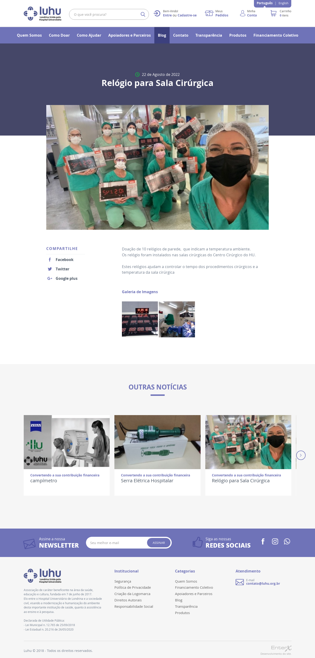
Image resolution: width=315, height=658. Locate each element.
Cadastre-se (187, 15)
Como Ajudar (89, 35)
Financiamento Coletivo (275, 35)
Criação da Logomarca (132, 593)
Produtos (237, 35)
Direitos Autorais (128, 600)
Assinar (159, 543)
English (283, 3)
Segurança (122, 581)
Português (264, 3)
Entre (167, 15)
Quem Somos (29, 35)
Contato (180, 35)
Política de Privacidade (132, 587)
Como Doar (59, 35)
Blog (162, 35)
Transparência (208, 35)
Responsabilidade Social (133, 606)
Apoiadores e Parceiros (129, 35)
